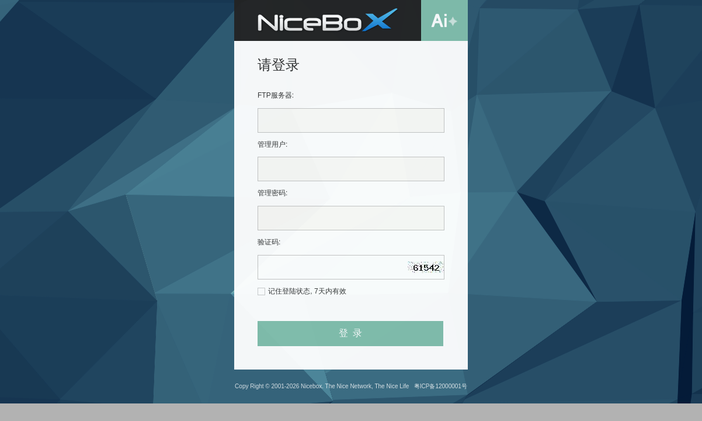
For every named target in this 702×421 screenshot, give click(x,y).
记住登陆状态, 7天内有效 (307, 291)
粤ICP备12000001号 (440, 386)
